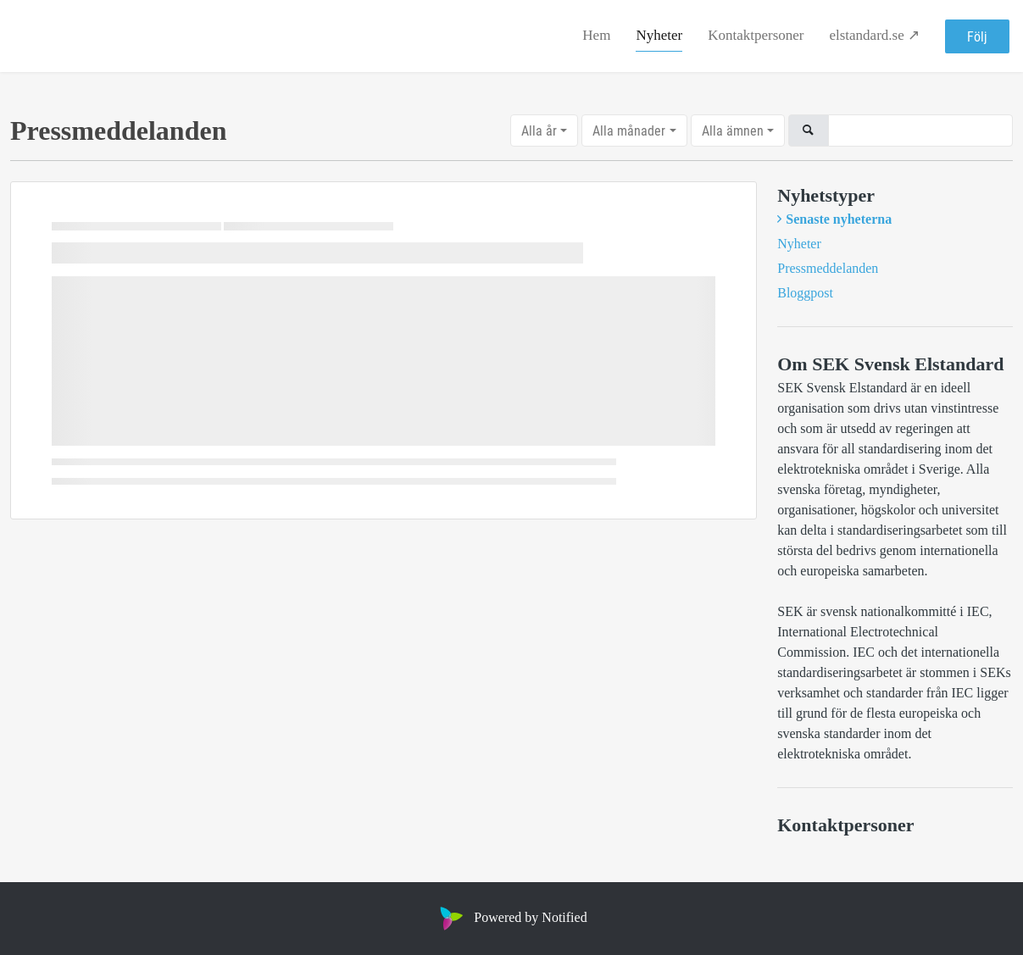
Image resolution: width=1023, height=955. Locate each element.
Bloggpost (805, 293)
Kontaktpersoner (755, 35)
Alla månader (628, 130)
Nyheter (659, 35)
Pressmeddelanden (827, 268)
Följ (977, 36)
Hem (596, 35)
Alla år (539, 130)
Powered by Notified (511, 917)
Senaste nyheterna (839, 219)
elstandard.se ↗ (874, 35)
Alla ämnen (733, 130)
